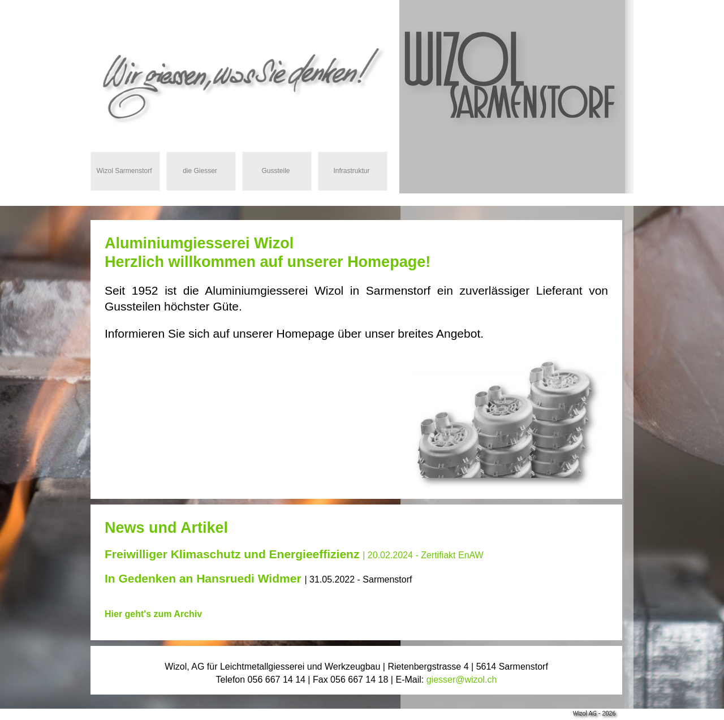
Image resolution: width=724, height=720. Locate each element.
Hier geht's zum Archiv (153, 614)
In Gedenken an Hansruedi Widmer (203, 578)
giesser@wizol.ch (461, 679)
